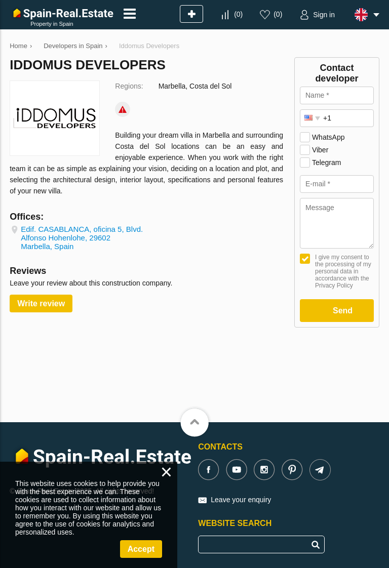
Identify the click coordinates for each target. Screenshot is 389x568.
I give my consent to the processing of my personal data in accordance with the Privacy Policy (343, 271)
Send (343, 310)
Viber (320, 150)
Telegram (326, 162)
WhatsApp (328, 137)
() (238, 14)
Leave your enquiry (241, 500)
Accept (141, 549)
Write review (41, 303)
